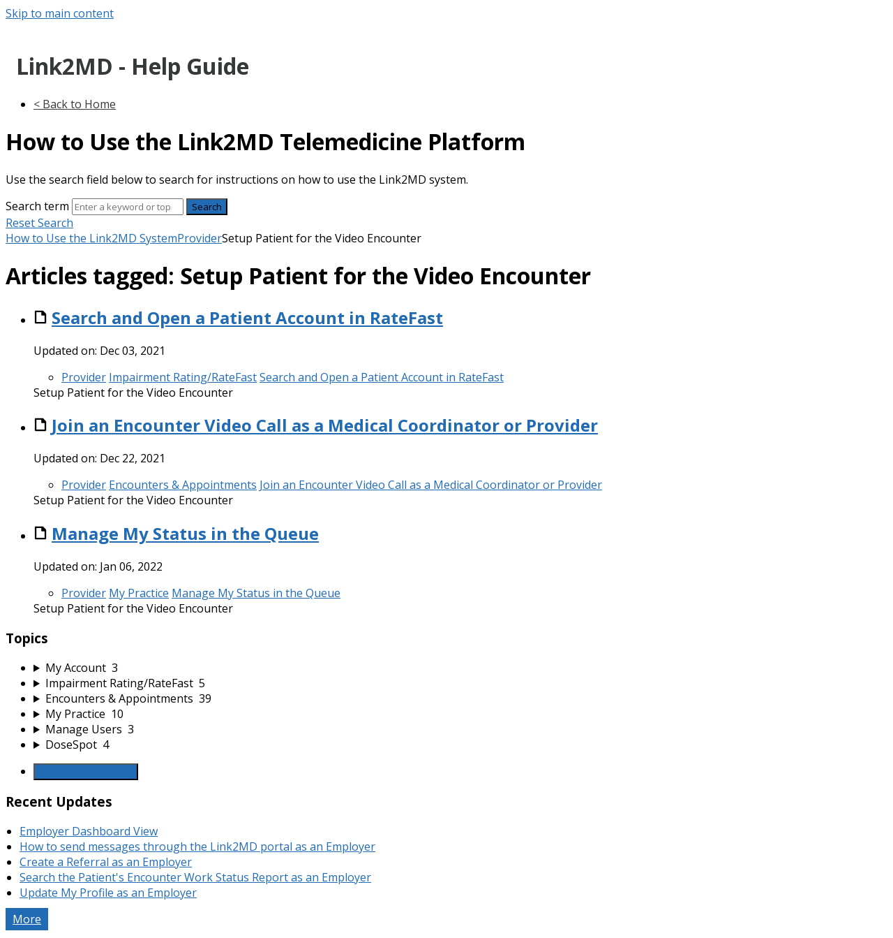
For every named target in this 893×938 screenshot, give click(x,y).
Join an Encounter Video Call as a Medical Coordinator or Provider (325, 425)
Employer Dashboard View (89, 831)
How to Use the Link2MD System (91, 238)
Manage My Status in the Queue (185, 533)
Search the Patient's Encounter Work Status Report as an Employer (195, 877)
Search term (37, 206)
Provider (199, 238)
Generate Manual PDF (86, 771)
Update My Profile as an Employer (108, 892)
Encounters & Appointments (183, 484)
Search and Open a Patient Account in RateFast (247, 317)
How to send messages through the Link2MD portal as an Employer (197, 846)
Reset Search (39, 222)
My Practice (139, 593)
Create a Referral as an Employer (106, 862)
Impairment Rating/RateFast (183, 377)
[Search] (127, 206)
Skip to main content (60, 13)
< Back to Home (74, 104)
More (27, 919)
